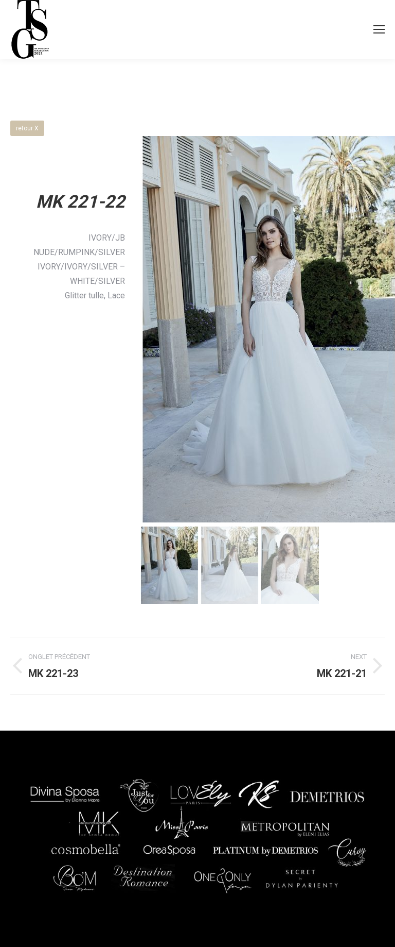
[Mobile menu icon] (379, 29)
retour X (27, 128)
